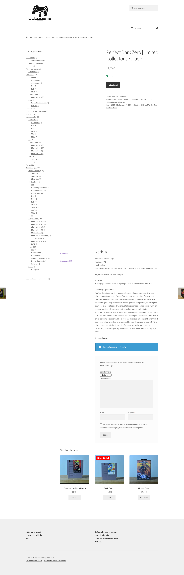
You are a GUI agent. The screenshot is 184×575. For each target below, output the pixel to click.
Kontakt (98, 541)
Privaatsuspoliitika (34, 535)
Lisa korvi (113, 85)
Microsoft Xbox (146, 99)
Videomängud (111, 102)
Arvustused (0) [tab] (66, 261)
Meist (28, 538)
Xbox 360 (121, 102)
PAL (148, 105)
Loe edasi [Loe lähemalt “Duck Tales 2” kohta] (109, 498)
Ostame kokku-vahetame (106, 532)
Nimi (103, 412)
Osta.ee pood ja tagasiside (106, 538)
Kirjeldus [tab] (64, 253)
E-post (131, 412)
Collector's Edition (51, 37)
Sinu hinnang (106, 372)
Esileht (31, 37)
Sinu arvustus (106, 378)
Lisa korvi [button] (74, 498)
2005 (113, 105)
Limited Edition (140, 105)
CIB (117, 105)
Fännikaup (39, 37)
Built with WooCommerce (55, 560)
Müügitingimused (33, 532)
